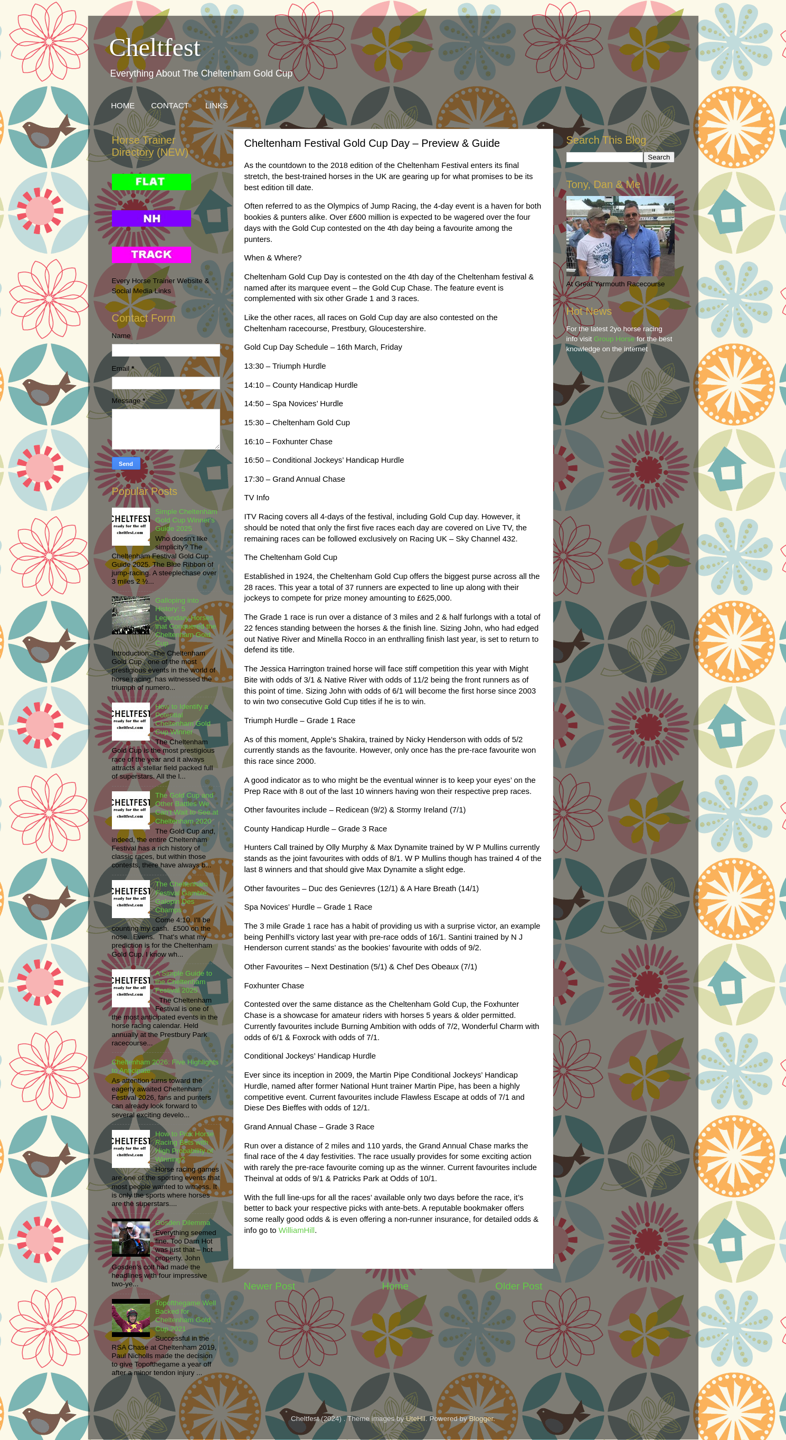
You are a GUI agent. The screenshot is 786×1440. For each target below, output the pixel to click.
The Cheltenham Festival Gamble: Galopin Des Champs (182, 897)
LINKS (216, 105)
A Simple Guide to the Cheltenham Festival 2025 (183, 981)
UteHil (415, 1419)
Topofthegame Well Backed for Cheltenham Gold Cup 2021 (185, 1316)
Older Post (518, 1286)
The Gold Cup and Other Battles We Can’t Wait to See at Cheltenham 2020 (187, 808)
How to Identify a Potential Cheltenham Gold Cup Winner (183, 719)
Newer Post (270, 1286)
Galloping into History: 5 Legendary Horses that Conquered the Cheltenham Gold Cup (185, 621)
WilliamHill (297, 1230)
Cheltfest (155, 47)
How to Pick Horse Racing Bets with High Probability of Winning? (184, 1147)
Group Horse (614, 339)
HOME (123, 105)
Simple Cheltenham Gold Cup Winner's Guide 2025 (186, 520)
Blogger (481, 1419)
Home (395, 1286)
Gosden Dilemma (182, 1223)
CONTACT (169, 105)
